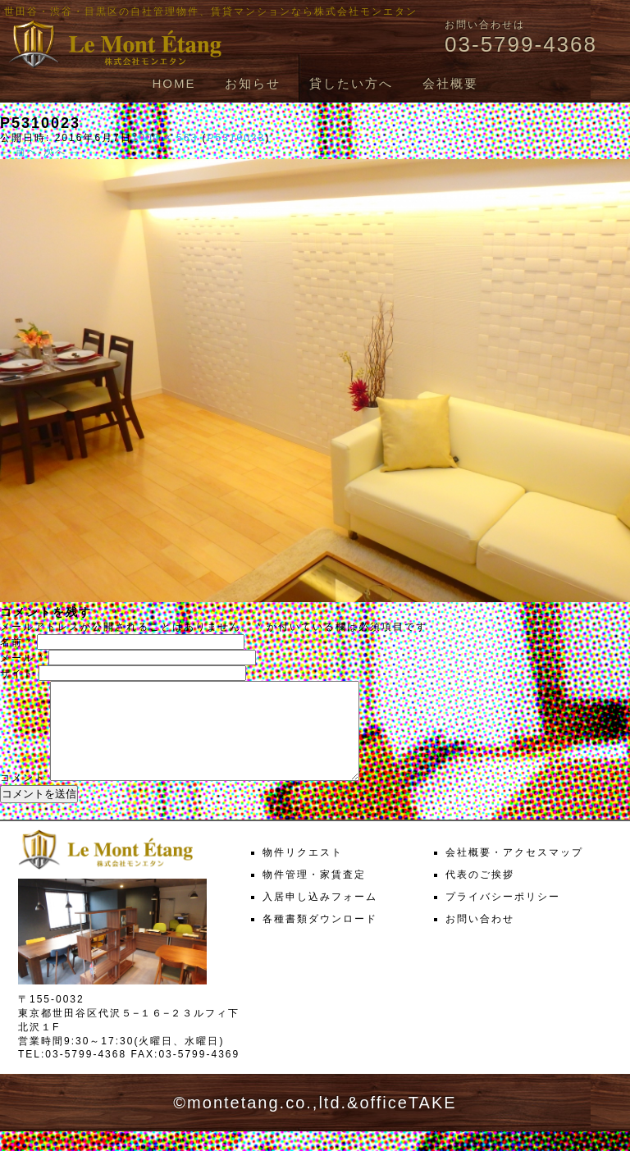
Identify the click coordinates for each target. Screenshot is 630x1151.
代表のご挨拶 (479, 894)
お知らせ (253, 83)
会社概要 (450, 83)
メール (22, 658)
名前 (16, 642)
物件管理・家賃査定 (314, 894)
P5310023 (236, 138)
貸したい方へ (351, 83)
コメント (23, 797)
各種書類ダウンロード (319, 938)
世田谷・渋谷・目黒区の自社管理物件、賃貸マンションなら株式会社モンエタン (211, 11)
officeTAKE (407, 1122)
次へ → (62, 152)
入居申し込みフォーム (319, 916)
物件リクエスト (302, 872)
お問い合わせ (479, 938)
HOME (173, 83)
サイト (17, 673)
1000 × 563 (165, 138)
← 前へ (19, 152)
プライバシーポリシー (502, 916)
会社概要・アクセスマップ (514, 872)
